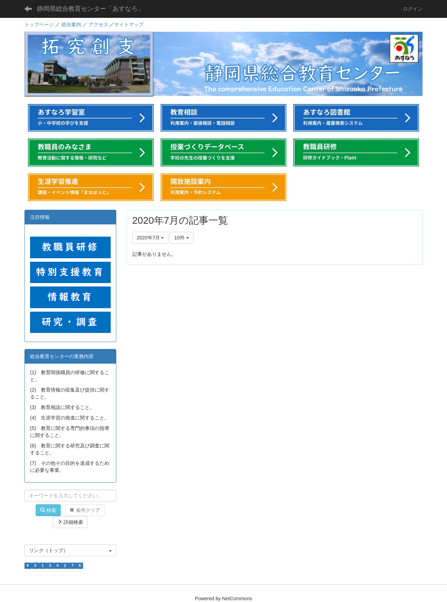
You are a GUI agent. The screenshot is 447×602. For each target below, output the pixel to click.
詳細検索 (70, 522)
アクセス (98, 24)
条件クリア (84, 510)
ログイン (413, 9)
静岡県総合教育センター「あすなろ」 (90, 8)
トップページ (39, 24)
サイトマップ (129, 24)
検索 (48, 510)
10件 (181, 237)
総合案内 (71, 24)
